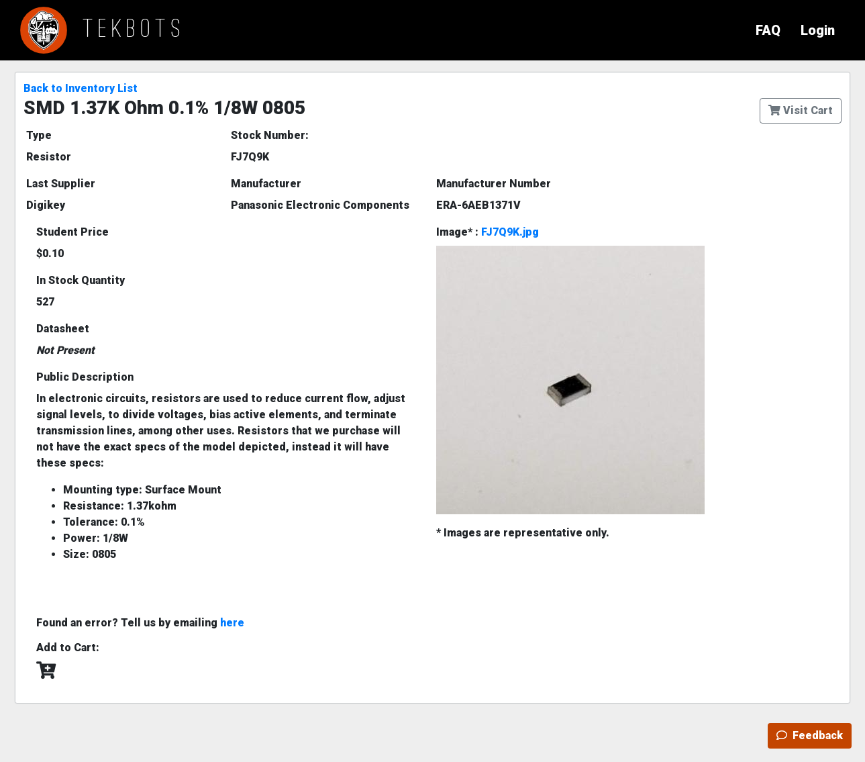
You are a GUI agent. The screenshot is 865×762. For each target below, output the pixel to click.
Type (39, 135)
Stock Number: (270, 135)
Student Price (72, 232)
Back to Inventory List (80, 88)
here (232, 622)
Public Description (85, 377)
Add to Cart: (67, 647)
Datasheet (62, 328)
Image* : (487, 232)
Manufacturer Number (493, 183)
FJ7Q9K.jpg (510, 232)
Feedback (809, 735)
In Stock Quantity (80, 280)
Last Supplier (60, 183)
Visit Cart (800, 110)
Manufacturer (266, 183)
